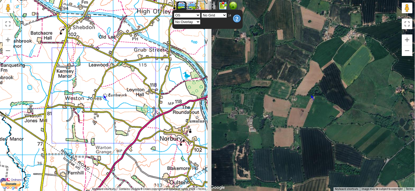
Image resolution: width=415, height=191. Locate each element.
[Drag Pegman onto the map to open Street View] (8, 8)
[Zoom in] (8, 39)
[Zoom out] (8, 50)
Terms (202, 189)
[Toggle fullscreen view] (8, 24)
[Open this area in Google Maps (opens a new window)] (10, 187)
